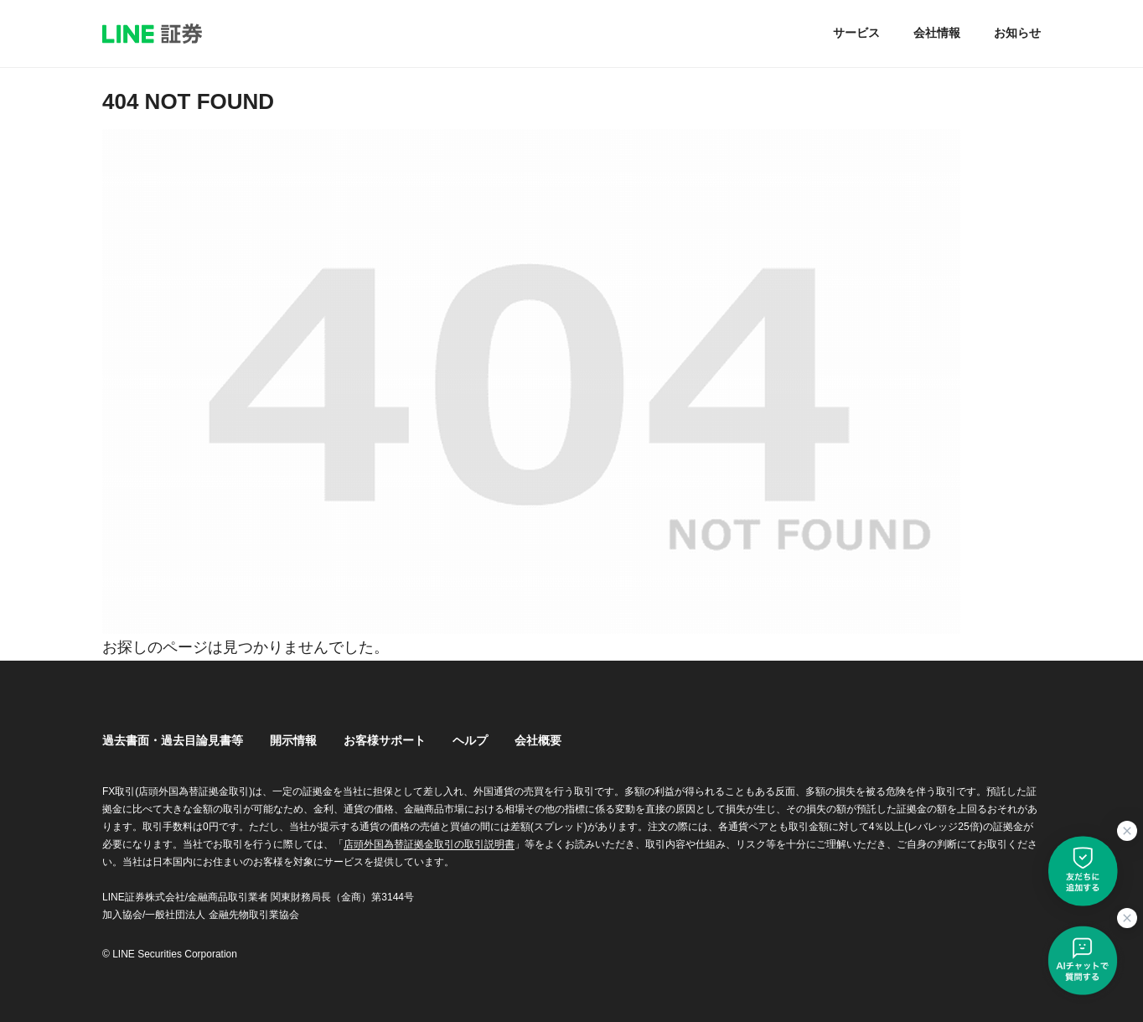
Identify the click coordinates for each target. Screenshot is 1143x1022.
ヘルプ (470, 740)
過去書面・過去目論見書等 (172, 740)
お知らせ (1017, 32)
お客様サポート (385, 740)
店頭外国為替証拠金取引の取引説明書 (429, 844)
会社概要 (538, 740)
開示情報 (293, 740)
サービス (856, 32)
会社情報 (936, 32)
